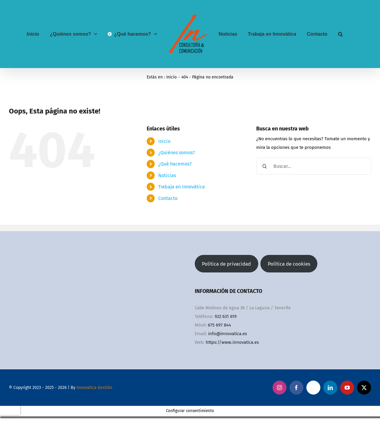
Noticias (167, 175)
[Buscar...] (313, 166)
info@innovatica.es (227, 333)
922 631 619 (226, 316)
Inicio (164, 141)
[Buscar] (264, 166)
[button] (340, 34)
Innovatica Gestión (94, 387)
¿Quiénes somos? (176, 152)
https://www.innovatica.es (232, 342)
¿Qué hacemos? (174, 164)
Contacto (168, 198)
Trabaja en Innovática (181, 187)
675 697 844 (219, 325)
